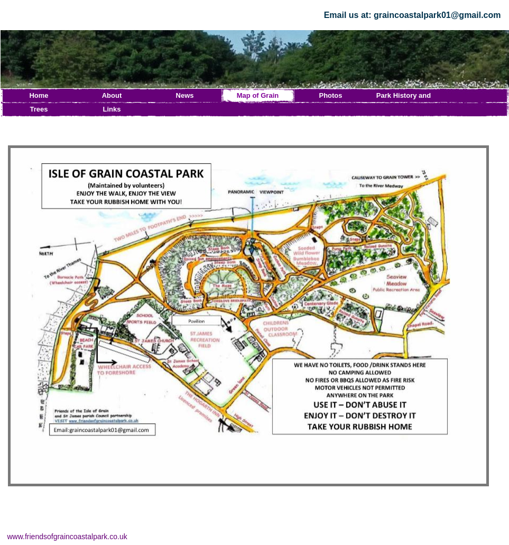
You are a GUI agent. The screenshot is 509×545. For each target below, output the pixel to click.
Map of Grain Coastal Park (258, 97)
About (112, 95)
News (185, 95)
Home (38, 95)
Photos (330, 95)
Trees (39, 109)
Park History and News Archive (403, 97)
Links (112, 109)
